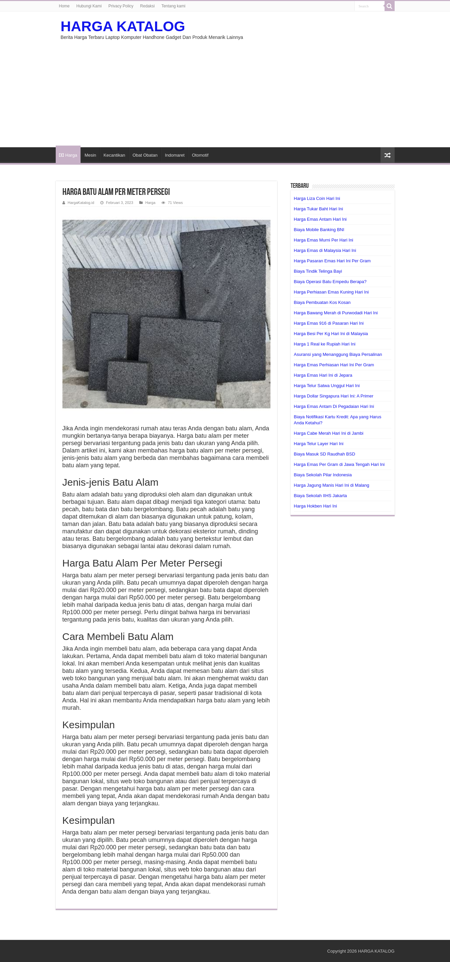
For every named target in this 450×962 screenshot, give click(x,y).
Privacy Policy (121, 6)
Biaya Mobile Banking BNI (319, 229)
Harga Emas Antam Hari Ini (320, 219)
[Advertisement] (225, 90)
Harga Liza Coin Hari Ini (317, 198)
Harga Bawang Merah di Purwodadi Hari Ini (336, 312)
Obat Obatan (145, 155)
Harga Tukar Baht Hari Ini (318, 208)
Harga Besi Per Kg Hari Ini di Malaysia (331, 333)
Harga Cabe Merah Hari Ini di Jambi (328, 433)
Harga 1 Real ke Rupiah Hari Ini (325, 343)
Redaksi (147, 6)
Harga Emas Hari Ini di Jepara (323, 375)
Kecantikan (114, 155)
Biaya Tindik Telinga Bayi (318, 271)
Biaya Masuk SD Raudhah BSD (324, 454)
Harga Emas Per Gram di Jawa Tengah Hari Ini (339, 464)
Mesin (90, 155)
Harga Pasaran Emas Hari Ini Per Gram (332, 260)
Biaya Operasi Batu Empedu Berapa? (330, 281)
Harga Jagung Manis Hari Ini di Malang (331, 485)
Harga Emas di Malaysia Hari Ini (325, 250)
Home (64, 6)
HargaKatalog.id (81, 203)
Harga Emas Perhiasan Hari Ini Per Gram (334, 364)
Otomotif (200, 155)
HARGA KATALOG (123, 26)
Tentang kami (173, 6)
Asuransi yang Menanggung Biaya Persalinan (338, 354)
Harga (68, 155)
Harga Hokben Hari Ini (315, 506)
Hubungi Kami (89, 6)
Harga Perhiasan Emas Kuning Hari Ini (331, 292)
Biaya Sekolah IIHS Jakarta (320, 495)
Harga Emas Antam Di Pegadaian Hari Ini (334, 406)
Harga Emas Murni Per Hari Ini (323, 240)
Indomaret (175, 155)
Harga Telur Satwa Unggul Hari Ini (327, 385)
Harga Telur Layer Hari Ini (319, 443)
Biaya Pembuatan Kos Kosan (322, 302)
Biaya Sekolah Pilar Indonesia (323, 474)
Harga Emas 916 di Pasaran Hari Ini (329, 323)
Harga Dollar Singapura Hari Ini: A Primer (333, 395)
